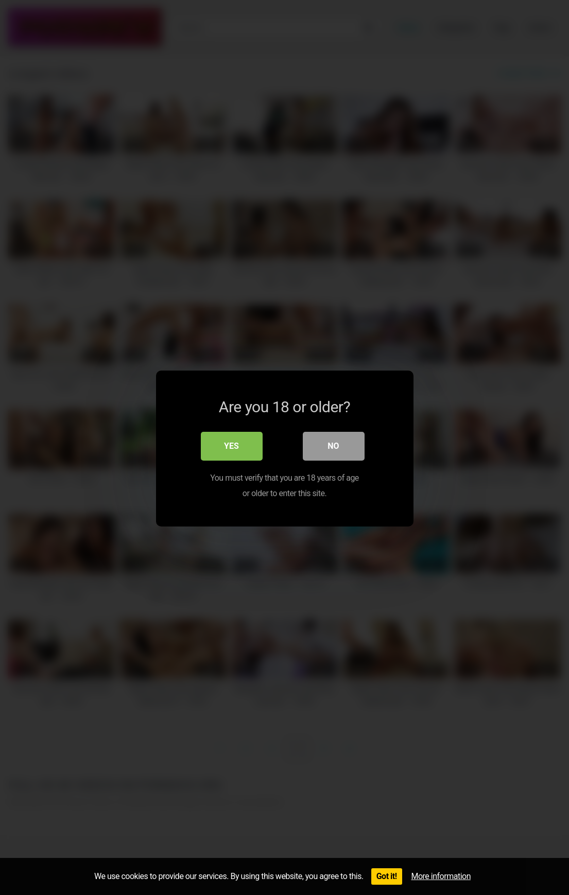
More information (441, 876)
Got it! (386, 876)
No (333, 445)
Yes (231, 445)
